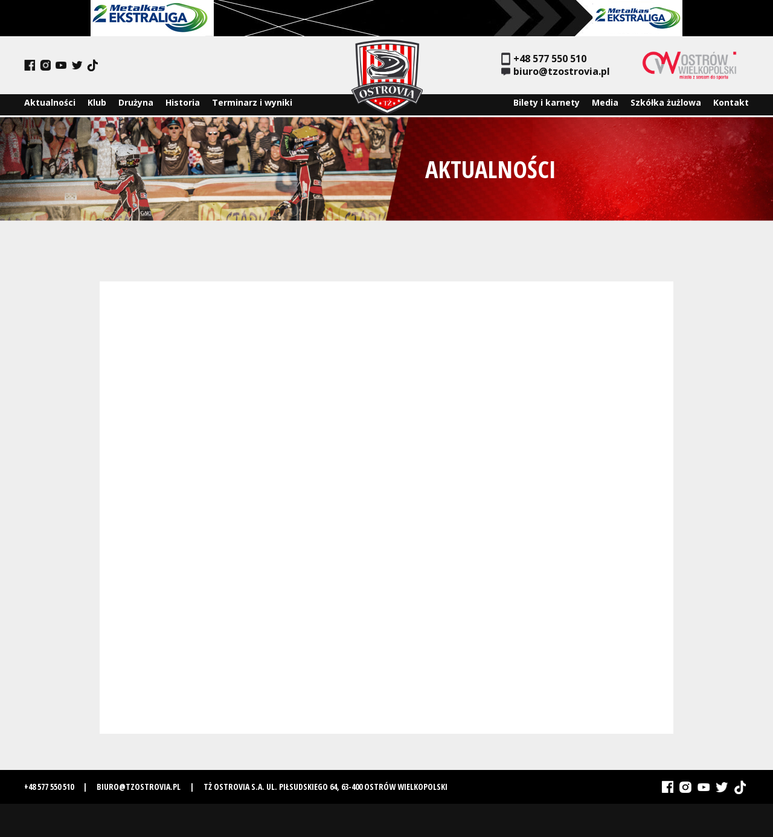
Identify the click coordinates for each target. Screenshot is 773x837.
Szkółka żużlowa (665, 105)
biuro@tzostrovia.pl (555, 71)
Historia (182, 105)
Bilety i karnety (546, 105)
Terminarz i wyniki (252, 105)
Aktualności (49, 105)
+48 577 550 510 (543, 59)
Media (605, 105)
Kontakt (731, 105)
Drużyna (135, 105)
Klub (97, 105)
